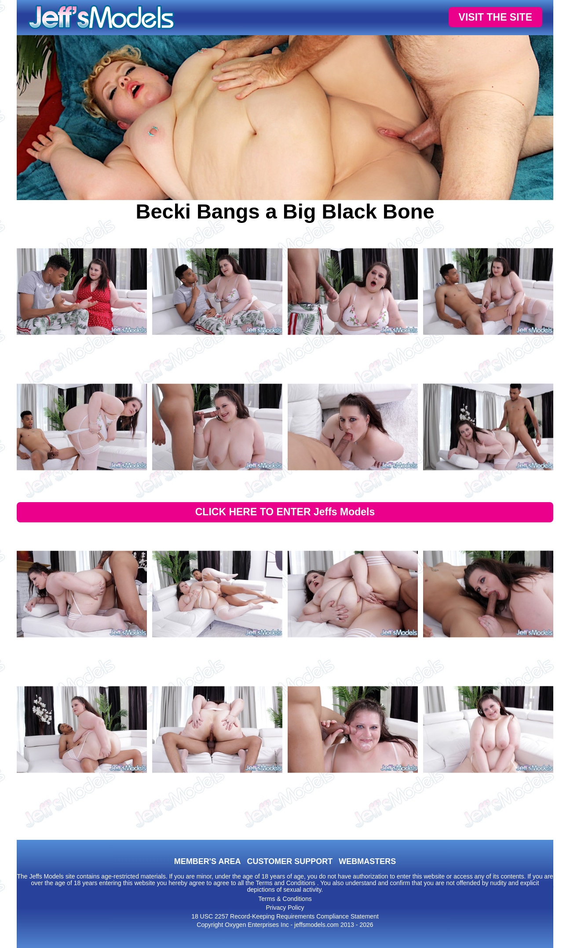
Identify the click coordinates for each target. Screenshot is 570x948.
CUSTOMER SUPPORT (289, 861)
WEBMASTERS (367, 861)
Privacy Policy (285, 907)
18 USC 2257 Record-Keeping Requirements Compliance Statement (285, 916)
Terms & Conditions (284, 898)
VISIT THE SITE (495, 17)
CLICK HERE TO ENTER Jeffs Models (285, 512)
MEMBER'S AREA (207, 861)
